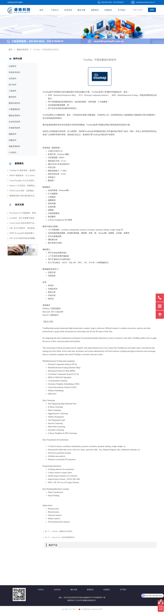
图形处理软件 (14, 116)
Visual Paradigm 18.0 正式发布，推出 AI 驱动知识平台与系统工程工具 (23, 181)
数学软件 (12, 97)
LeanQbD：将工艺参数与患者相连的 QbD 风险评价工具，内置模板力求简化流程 (23, 218)
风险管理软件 (14, 146)
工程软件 (12, 91)
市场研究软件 (14, 128)
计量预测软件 (14, 109)
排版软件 (12, 140)
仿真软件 (12, 66)
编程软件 (12, 134)
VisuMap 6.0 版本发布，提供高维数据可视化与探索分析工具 (23, 170)
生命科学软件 (14, 122)
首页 (10, 50)
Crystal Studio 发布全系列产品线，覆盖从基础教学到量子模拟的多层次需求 (23, 223)
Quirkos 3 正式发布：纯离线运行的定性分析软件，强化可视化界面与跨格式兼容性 (23, 186)
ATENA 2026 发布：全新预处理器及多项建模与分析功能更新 (23, 191)
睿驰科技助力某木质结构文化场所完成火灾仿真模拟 (23, 196)
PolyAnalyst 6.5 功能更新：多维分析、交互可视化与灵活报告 (23, 213)
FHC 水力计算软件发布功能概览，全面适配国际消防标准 (23, 238)
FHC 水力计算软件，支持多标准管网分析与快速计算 (23, 228)
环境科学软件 (14, 72)
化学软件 (12, 79)
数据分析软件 (14, 103)
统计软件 (12, 85)
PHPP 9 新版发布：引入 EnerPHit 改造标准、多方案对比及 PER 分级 (23, 175)
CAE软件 (12, 152)
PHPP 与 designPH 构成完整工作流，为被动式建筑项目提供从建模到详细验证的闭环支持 (23, 233)
